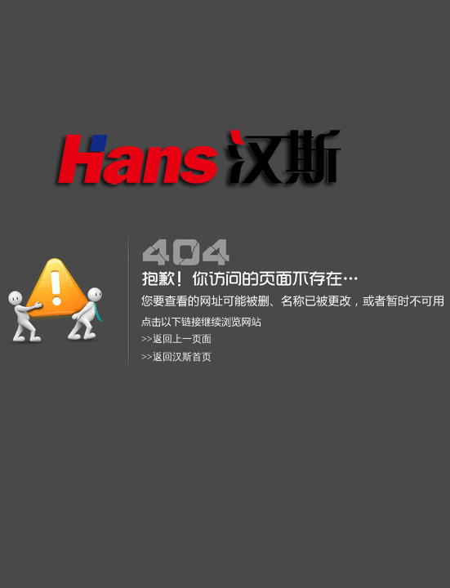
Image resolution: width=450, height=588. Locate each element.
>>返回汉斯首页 (176, 357)
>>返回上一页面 (176, 339)
